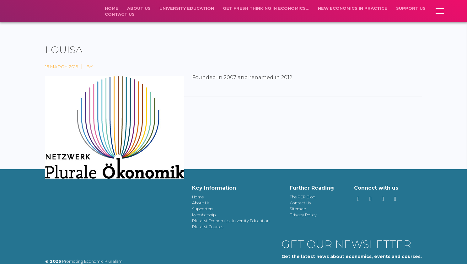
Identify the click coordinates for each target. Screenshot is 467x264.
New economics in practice (352, 8)
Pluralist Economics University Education (231, 220)
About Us (139, 8)
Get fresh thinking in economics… (266, 8)
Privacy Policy (303, 215)
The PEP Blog (302, 197)
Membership (204, 215)
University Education (186, 8)
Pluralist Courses (207, 226)
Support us (411, 8)
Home (111, 8)
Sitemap (298, 209)
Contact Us (120, 14)
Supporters (202, 209)
